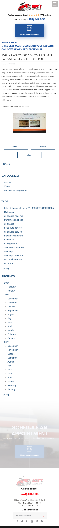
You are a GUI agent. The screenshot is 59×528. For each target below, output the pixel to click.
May (10, 322)
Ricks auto (9, 212)
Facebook (16, 147)
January (11, 291)
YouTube (32, 522)
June (10, 369)
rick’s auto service (13, 228)
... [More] (5, 268)
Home (4, 42)
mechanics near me (13, 236)
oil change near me (13, 216)
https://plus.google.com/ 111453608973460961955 (29, 208)
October (11, 306)
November (13, 302)
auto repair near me (13, 255)
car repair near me (13, 259)
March (11, 330)
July (9, 318)
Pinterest (36, 522)
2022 (6, 342)
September (13, 310)
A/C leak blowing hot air (15, 190)
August (11, 314)
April (10, 326)
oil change (9, 224)
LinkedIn (29, 155)
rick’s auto (9, 263)
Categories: (10, 175)
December (13, 299)
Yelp (27, 522)
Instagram (41, 522)
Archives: (8, 276)
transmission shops (13, 220)
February (12, 287)
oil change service (13, 232)
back (6, 164)
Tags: (5, 201)
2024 (6, 283)
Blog (14, 42)
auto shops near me (14, 247)
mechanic (9, 239)
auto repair (9, 251)
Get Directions (43, 515)
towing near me (11, 243)
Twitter (43, 147)
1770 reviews (45, 15)
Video (7, 186)
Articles (7, 182)
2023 (6, 294)
